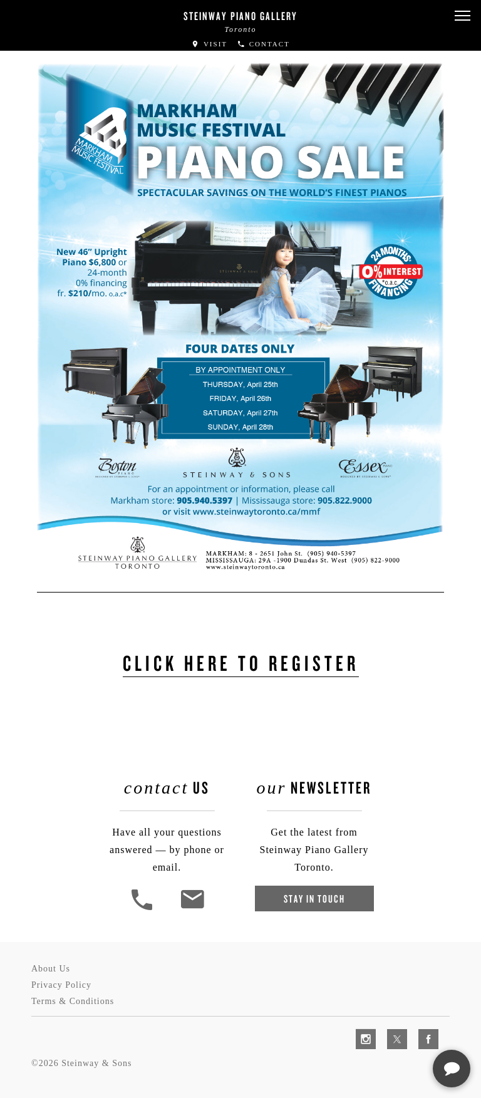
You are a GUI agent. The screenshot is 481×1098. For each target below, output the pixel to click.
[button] (462, 16)
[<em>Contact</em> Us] (191, 908)
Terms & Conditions (72, 1001)
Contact (263, 44)
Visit (209, 44)
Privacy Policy (61, 985)
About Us (50, 968)
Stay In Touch (314, 898)
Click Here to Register (241, 662)
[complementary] (390, 1029)
